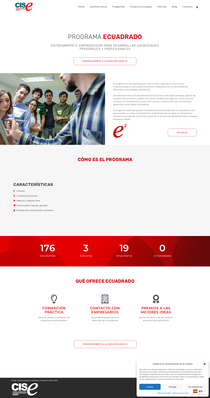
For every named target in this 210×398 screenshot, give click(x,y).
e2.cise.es (182, 132)
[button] (204, 364)
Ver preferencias (195, 387)
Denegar (173, 387)
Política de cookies (164, 393)
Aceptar (150, 387)
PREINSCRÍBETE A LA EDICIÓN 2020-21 (105, 61)
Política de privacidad (180, 393)
